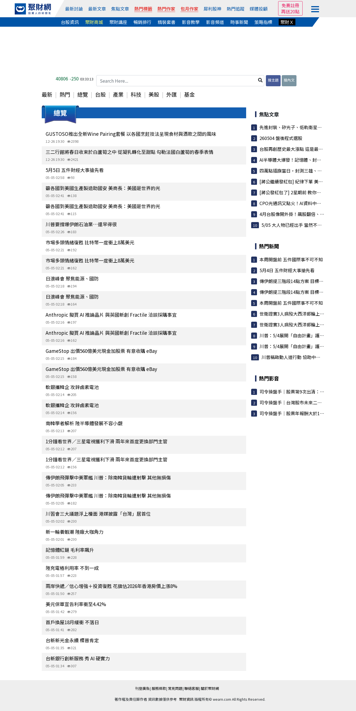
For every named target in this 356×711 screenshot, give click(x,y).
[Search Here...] (180, 80)
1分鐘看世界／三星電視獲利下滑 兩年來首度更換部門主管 (106, 441)
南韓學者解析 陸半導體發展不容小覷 (84, 423)
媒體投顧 (259, 8)
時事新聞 (239, 22)
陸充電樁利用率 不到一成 (72, 567)
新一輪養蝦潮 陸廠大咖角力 (74, 531)
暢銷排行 (142, 22)
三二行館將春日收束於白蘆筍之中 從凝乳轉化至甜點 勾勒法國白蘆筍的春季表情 (129, 151)
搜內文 (289, 80)
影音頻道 (215, 22)
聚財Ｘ (287, 22)
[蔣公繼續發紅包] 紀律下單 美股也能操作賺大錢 (306, 181)
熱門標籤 (143, 8)
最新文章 (97, 8)
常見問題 (175, 688)
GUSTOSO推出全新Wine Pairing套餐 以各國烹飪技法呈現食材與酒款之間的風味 (131, 133)
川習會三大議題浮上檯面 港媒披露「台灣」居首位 (98, 513)
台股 (100, 94)
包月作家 (189, 8)
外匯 (171, 94)
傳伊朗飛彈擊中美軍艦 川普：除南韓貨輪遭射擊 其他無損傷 (108, 477)
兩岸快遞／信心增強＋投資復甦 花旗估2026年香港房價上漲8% (111, 585)
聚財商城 (94, 22)
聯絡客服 (191, 688)
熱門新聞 (269, 246)
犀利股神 (212, 8)
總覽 (82, 94)
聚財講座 (118, 22)
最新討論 (74, 8)
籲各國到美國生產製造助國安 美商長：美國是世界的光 (103, 187)
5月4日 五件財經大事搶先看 (287, 270)
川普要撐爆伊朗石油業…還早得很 (81, 224)
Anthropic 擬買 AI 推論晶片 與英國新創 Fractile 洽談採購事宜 (111, 314)
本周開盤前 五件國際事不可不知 (291, 259)
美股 (154, 94)
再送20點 (290, 11)
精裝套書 (166, 22)
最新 (47, 94)
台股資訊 (70, 22)
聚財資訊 (186, 699)
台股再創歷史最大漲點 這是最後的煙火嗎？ (302, 149)
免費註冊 (290, 5)
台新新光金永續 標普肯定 (72, 640)
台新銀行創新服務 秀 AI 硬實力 (78, 658)
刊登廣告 (142, 688)
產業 (118, 94)
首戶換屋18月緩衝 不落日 (72, 622)
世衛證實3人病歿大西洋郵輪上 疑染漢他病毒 (303, 313)
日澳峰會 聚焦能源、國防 (72, 278)
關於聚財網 (210, 688)
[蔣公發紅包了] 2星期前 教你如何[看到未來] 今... (307, 192)
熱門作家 (166, 8)
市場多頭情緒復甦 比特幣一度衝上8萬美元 (90, 242)
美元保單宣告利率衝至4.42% (76, 604)
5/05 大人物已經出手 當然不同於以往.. (299, 225)
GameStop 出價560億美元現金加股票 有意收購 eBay (101, 350)
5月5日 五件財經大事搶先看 (75, 169)
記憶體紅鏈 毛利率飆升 (70, 549)
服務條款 (159, 688)
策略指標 (263, 22)
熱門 (65, 94)
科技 (136, 94)
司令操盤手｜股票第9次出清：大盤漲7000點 (303, 391)
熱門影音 (269, 378)
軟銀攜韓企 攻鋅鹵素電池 (72, 386)
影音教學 (191, 22)
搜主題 (273, 80)
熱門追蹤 (235, 8)
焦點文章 (120, 8)
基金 (189, 94)
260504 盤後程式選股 (280, 138)
